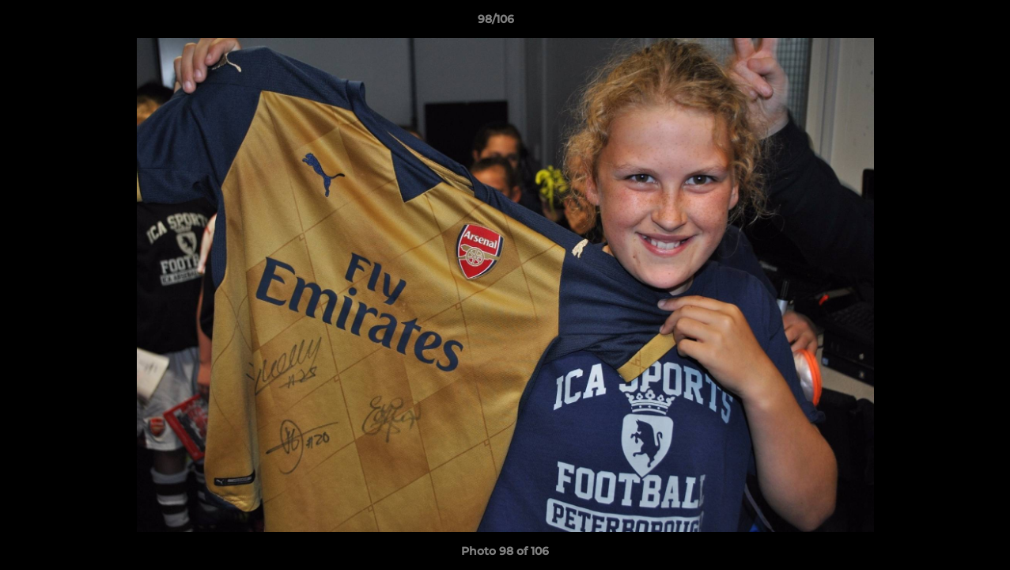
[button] (943, 23)
